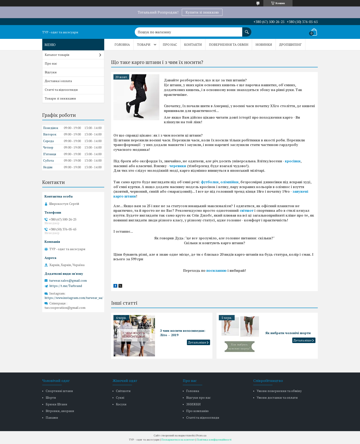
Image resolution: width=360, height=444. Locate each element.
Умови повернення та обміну (279, 391)
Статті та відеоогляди (61, 89)
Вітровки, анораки (60, 411)
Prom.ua (201, 435)
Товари (143, 44)
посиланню (216, 270)
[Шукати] (246, 29)
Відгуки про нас (198, 397)
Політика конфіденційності (214, 439)
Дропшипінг (290, 44)
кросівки (293, 161)
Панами (52, 417)
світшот (246, 210)
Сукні (120, 397)
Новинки (264, 44)
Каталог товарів (57, 54)
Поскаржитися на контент (178, 439)
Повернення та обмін (228, 44)
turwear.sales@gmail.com (68, 280)
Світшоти (123, 391)
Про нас (170, 44)
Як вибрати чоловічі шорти (288, 333)
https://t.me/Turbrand (65, 286)
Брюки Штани (56, 404)
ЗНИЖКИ (193, 404)
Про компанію (197, 411)
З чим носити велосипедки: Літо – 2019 (182, 332)
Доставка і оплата (58, 81)
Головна (122, 44)
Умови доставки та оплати (277, 397)
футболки (210, 182)
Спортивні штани (59, 391)
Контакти (193, 44)
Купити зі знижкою (202, 12)
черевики (177, 165)
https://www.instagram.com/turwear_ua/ (74, 297)
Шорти (51, 397)
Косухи (121, 404)
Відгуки (51, 72)
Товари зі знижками (60, 98)
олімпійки (229, 182)
